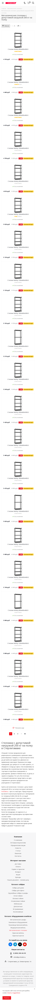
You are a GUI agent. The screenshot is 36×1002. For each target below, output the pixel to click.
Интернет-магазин (18, 861)
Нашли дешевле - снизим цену (18, 880)
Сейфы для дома (18, 888)
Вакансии (18, 853)
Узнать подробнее (13, 993)
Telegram (15, 944)
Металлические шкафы (18, 920)
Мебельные (18, 904)
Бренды (18, 877)
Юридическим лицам (18, 845)
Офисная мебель (18, 933)
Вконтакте (10, 944)
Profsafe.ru (4, 791)
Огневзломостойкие (18, 901)
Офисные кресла (18, 936)
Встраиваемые (18, 909)
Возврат (18, 872)
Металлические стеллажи (18, 930)
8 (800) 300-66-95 (19, 953)
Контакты (18, 856)
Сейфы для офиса (18, 890)
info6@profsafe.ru (20, 957)
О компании (18, 840)
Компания (18, 837)
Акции (18, 875)
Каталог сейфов (18, 884)
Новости (18, 848)
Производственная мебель (18, 925)
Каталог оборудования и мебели (18, 916)
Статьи (18, 851)
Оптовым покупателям (18, 843)
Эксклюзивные (18, 912)
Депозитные (18, 906)
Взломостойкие (18, 898)
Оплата (18, 867)
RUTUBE (20, 944)
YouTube (25, 944)
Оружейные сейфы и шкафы (18, 893)
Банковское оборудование (18, 922)
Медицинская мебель (18, 928)
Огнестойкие (18, 896)
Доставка (18, 864)
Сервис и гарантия (18, 869)
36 (25, 734)
